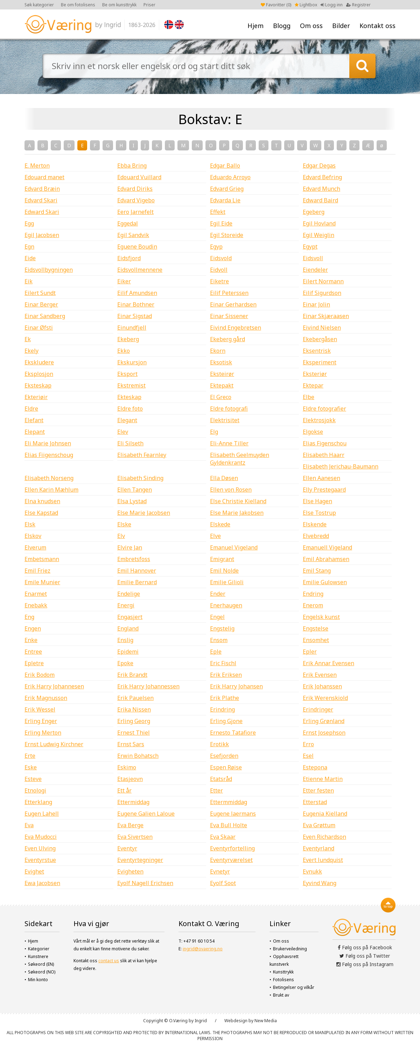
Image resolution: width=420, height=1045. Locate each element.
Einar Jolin (316, 304)
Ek (27, 339)
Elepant (34, 432)
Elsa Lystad (132, 501)
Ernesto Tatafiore (233, 732)
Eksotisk (221, 362)
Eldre (31, 408)
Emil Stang (317, 570)
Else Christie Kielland (238, 501)
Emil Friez (37, 570)
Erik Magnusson (45, 698)
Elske (124, 524)
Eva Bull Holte (228, 825)
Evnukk (312, 871)
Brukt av (281, 995)
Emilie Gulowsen (325, 582)
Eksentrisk (317, 351)
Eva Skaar (223, 837)
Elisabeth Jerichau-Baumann (340, 466)
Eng (29, 617)
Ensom (218, 640)
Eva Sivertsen (135, 837)
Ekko (123, 351)
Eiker (124, 281)
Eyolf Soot (223, 883)
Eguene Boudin (137, 246)
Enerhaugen (226, 605)
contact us (108, 961)
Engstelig (222, 628)
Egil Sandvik (133, 235)
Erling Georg (133, 721)
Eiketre (219, 281)
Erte (29, 756)
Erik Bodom (39, 675)
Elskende (315, 524)
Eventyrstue (40, 860)
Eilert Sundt (40, 293)
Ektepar (313, 385)
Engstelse (315, 628)
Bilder (341, 25)
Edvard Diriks (135, 189)
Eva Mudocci (40, 837)
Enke (30, 640)
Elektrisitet (224, 420)
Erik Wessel (39, 709)
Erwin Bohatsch (138, 756)
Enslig (125, 640)
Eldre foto (130, 408)
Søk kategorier (39, 5)
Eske (30, 767)
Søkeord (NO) (41, 972)
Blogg (281, 25)
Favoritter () (276, 5)
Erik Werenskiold (325, 698)
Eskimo (126, 767)
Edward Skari (41, 212)
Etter (216, 790)
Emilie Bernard (137, 582)
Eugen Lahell (41, 813)
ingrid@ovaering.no (203, 949)
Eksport (127, 374)
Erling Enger (40, 721)
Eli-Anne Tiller (229, 443)
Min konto (38, 980)
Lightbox (306, 5)
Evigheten (130, 871)
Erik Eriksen (226, 675)
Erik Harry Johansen (236, 686)
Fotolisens (283, 980)
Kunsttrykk (283, 972)
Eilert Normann (323, 281)
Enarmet (35, 594)
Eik (28, 281)
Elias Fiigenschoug (48, 455)
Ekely (31, 351)
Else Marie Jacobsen (143, 513)
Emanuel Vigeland (234, 547)
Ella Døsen (224, 478)
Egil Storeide (226, 235)
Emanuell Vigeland (327, 547)
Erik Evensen (320, 675)
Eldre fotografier (324, 408)
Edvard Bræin (42, 189)
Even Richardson (324, 837)
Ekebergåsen (320, 339)
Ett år (124, 790)
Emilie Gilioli (227, 582)
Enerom (313, 605)
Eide (30, 258)
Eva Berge (130, 825)
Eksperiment (319, 362)
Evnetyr (220, 871)
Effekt (217, 212)
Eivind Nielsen (322, 327)
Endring (313, 594)
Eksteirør (222, 374)
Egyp (216, 246)
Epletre (34, 663)
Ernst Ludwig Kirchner (53, 744)
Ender (217, 594)
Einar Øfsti (38, 327)
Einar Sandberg (44, 316)
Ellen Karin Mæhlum (51, 489)
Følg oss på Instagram (364, 964)
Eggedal (127, 223)
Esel (308, 756)
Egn (29, 246)
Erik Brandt (132, 675)
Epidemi (128, 651)
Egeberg (313, 212)
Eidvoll (218, 270)
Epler (310, 651)
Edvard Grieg (227, 189)
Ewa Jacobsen (42, 883)
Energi (125, 605)
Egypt (310, 246)
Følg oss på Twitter (365, 955)
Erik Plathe (224, 698)
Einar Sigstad (134, 316)
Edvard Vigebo (136, 200)
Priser (149, 5)
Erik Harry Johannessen (148, 686)
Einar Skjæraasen (326, 316)
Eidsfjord (129, 258)
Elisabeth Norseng (49, 478)
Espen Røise (226, 767)
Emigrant (222, 559)
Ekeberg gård (227, 339)
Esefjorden (224, 756)
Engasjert (129, 617)
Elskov (32, 536)
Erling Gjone (226, 721)
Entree (33, 651)
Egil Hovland (319, 223)
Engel (217, 617)
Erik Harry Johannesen (54, 686)
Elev (122, 432)
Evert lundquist (323, 860)
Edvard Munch (321, 189)
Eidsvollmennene (139, 270)
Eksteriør (315, 374)
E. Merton (37, 165)
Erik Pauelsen (135, 698)
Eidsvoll (313, 258)
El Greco (220, 397)
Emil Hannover (136, 570)
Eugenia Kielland (325, 813)
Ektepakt (221, 385)
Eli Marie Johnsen (47, 443)
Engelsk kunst (321, 617)
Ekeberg (128, 339)
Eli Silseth (130, 443)
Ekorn (217, 351)
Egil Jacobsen (41, 235)
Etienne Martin (323, 779)
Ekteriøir (36, 397)
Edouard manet (44, 177)
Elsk (29, 524)
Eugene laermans (233, 813)
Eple (216, 651)
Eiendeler (315, 270)
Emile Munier (42, 582)
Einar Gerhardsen (233, 304)
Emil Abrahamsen (326, 559)
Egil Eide (221, 223)
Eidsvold (221, 258)
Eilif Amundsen (137, 293)
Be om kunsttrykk (119, 5)
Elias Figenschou (324, 443)
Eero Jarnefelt (135, 212)
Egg (29, 223)
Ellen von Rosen (231, 489)
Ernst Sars (130, 744)
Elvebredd (316, 536)
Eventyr (127, 848)
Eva (29, 825)
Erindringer (318, 709)
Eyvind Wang (319, 883)
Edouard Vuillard (139, 177)
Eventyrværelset (231, 860)
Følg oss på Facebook (365, 947)
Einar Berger (41, 304)
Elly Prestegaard (324, 489)
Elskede (220, 524)
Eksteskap (37, 385)
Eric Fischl (223, 663)
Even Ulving (40, 848)
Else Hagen (317, 501)
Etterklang (38, 802)
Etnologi (35, 790)
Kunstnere (38, 956)
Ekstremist (131, 385)
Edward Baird (320, 200)
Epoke (125, 663)
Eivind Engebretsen (235, 327)
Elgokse (313, 432)
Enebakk (35, 605)
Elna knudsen (42, 501)
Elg (214, 432)
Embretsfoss (133, 559)
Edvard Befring (322, 177)
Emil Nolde (224, 570)
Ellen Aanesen (321, 478)
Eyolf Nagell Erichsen (145, 883)
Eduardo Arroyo (230, 177)
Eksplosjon (38, 374)
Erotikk (219, 744)
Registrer (358, 5)
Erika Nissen (134, 709)
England (128, 628)
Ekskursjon (132, 362)
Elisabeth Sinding (140, 478)
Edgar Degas (319, 165)
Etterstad (315, 802)
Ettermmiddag (228, 802)
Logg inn (332, 5)
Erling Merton (42, 732)
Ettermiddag (133, 802)
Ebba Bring (132, 165)
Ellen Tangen (134, 489)
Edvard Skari (40, 200)
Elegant (127, 420)
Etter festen (318, 790)
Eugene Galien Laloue (146, 813)
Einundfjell (131, 327)
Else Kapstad (41, 513)
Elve (215, 536)
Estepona (315, 767)
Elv (121, 536)
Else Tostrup (319, 513)
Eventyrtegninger (140, 860)
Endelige (128, 594)
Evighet (34, 871)
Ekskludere (39, 362)
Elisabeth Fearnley (141, 455)
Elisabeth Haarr (323, 455)
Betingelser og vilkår (293, 987)
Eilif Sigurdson (322, 293)
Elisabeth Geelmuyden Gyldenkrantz (239, 458)
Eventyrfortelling (232, 848)
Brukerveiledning (290, 949)
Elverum (35, 547)
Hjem (255, 25)
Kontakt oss (377, 25)
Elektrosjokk (319, 420)
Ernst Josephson (324, 732)
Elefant (33, 420)
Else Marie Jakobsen (237, 513)
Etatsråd (221, 779)
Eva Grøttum (319, 825)
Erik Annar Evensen (328, 663)
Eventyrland (318, 848)
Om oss (311, 25)
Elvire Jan (129, 547)
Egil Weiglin (318, 235)
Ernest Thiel (133, 732)
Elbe (308, 397)
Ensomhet (316, 640)
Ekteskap (129, 397)
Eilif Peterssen (229, 293)
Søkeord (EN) (41, 964)
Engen (32, 628)
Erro (308, 744)
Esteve (33, 779)
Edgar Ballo (225, 165)
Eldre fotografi (229, 408)
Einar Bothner (135, 304)
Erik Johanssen (322, 686)
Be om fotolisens (78, 5)
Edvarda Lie (225, 200)
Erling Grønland (323, 721)
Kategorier (38, 949)
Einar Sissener (229, 316)
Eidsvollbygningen (48, 270)
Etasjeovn (130, 779)
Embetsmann (41, 559)
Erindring (222, 709)
